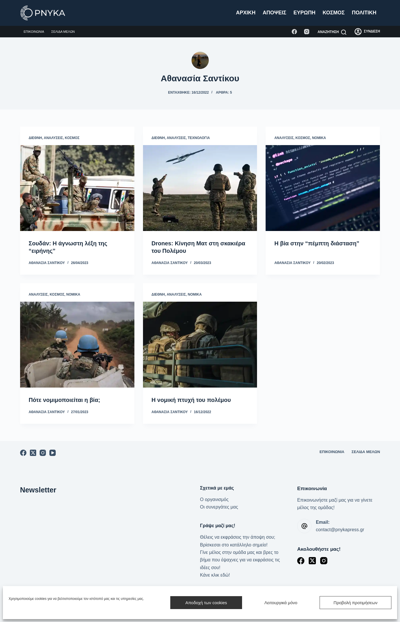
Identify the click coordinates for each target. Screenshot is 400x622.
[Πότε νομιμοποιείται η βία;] (77, 344)
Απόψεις (274, 13)
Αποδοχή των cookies (206, 602)
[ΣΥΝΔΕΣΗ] (367, 31)
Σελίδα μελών (63, 31)
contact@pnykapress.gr (340, 529)
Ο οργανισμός (214, 499)
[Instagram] (306, 31)
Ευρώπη (304, 13)
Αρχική (246, 13)
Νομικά (319, 138)
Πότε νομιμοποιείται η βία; (64, 400)
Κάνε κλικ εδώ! (215, 575)
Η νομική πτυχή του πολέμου (191, 400)
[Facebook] (294, 31)
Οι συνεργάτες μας (219, 506)
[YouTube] (52, 453)
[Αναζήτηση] (332, 32)
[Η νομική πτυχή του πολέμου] (200, 344)
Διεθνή (35, 138)
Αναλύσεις (53, 138)
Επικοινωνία (34, 31)
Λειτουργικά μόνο (280, 602)
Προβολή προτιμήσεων (356, 602)
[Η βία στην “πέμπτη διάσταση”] (323, 188)
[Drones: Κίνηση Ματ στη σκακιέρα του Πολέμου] (200, 188)
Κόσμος (334, 13)
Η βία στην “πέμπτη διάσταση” (316, 243)
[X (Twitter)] (33, 453)
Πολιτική (364, 13)
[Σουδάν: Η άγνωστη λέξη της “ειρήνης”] (77, 188)
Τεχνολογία (199, 138)
